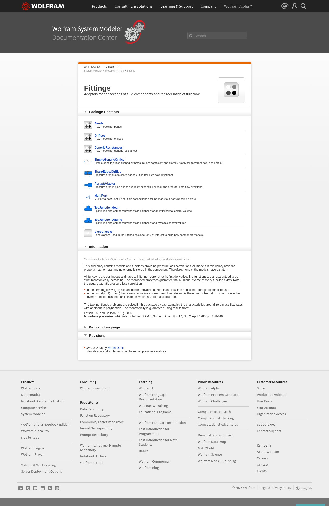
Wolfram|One (30, 388)
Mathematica (30, 394)
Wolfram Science (210, 454)
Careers (262, 458)
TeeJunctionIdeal (106, 207)
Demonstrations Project (215, 435)
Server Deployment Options (41, 471)
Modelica (110, 70)
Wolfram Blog (149, 467)
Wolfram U (146, 388)
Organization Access (271, 414)
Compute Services (34, 407)
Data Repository (92, 409)
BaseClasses (104, 231)
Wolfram (249, 487)
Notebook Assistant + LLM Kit (42, 401)
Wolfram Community (154, 461)
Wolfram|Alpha (209, 388)
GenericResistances (109, 147)
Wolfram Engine (32, 448)
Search (200, 36)
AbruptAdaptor (105, 183)
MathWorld (206, 448)
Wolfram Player (32, 454)
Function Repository (95, 415)
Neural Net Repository (96, 428)
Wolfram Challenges (212, 401)
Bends (99, 123)
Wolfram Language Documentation (152, 396)
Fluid (121, 70)
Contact (262, 464)
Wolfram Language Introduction (162, 422)
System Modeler (93, 70)
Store (261, 388)
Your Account (266, 407)
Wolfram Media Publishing (217, 461)
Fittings (131, 70)
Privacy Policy (281, 487)
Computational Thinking (216, 418)
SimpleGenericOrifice (109, 159)
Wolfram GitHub (92, 462)
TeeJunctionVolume (108, 219)
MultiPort (101, 195)
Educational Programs (155, 412)
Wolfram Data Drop (212, 441)
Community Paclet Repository (102, 422)
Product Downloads (271, 394)
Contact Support (269, 431)
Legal (264, 487)
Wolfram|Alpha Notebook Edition (45, 424)
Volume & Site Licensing (38, 465)
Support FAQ (266, 424)
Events (262, 471)
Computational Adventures (218, 424)
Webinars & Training (153, 405)
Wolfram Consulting (94, 388)
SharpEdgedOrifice (108, 171)
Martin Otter (115, 348)
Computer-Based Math (214, 412)
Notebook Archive (93, 456)
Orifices (100, 135)
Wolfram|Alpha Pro (35, 431)
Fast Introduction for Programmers (154, 431)
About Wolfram (268, 452)
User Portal (265, 401)
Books (143, 451)
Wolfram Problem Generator (219, 394)
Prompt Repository (94, 434)
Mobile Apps (30, 437)
